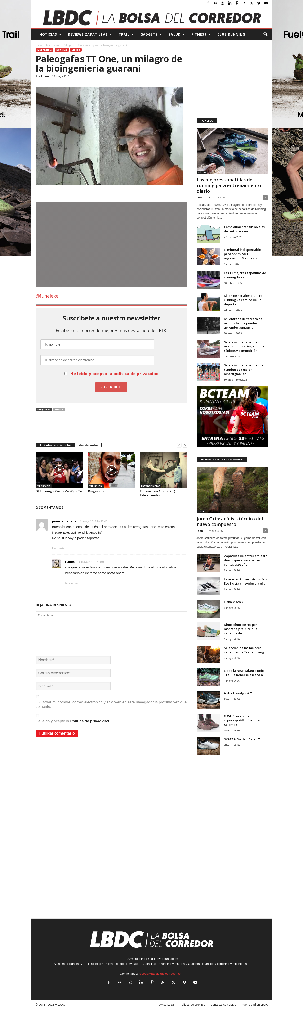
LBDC (200, 197)
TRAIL (126, 34)
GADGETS (151, 34)
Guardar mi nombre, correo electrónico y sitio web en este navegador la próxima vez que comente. (111, 704)
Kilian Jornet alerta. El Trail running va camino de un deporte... (244, 299)
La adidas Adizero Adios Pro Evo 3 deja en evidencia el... (245, 581)
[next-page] (185, 445)
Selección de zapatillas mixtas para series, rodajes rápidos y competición (244, 346)
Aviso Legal (166, 1005)
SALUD (177, 34)
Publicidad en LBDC (255, 1005)
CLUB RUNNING (231, 34)
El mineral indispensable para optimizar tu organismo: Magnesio (242, 254)
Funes (45, 76)
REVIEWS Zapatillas (90, 34)
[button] (265, 34)
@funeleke (47, 296)
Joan (200, 530)
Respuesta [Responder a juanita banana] (58, 548)
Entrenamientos (150, 485)
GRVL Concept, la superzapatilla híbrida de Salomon (243, 720)
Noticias (61, 49)
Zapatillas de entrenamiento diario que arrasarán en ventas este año (245, 560)
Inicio (39, 45)
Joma (201, 511)
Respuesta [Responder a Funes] (71, 583)
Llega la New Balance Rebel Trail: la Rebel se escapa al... (245, 672)
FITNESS (201, 34)
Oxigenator (96, 491)
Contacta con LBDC (223, 1005)
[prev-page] (179, 445)
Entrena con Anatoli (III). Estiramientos (158, 493)
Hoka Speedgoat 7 (238, 693)
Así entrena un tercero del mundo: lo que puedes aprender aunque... (243, 323)
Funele (59, 409)
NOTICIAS (50, 34)
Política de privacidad (90, 721)
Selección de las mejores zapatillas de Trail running (244, 650)
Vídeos (76, 49)
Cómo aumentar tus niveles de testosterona (244, 229)
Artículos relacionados (55, 445)
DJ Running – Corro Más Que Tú (59, 491)
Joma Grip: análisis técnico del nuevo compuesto (230, 522)
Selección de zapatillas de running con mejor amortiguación (243, 369)
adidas (202, 172)
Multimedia (52, 45)
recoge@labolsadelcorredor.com (161, 973)
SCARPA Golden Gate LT (242, 739)
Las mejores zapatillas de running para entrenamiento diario (229, 185)
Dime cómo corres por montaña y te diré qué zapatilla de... (240, 628)
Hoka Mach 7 (233, 602)
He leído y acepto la (74, 718)
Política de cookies (192, 1005)
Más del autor (88, 445)
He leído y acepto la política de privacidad (114, 373)
